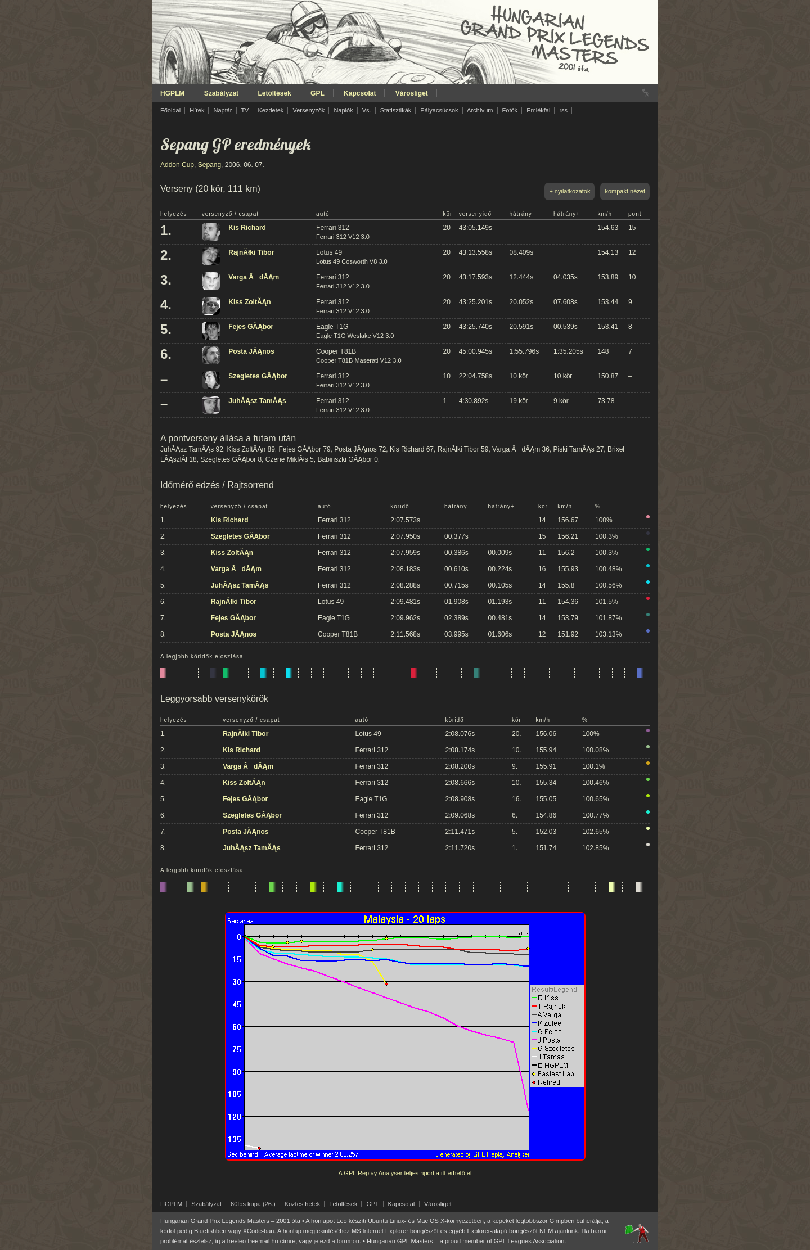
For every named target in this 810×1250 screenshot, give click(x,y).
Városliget (411, 93)
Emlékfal (538, 110)
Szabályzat (221, 93)
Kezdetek (271, 110)
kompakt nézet (625, 191)
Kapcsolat (360, 93)
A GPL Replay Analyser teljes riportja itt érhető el (405, 1173)
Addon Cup (177, 165)
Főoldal (170, 110)
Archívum (480, 110)
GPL (317, 93)
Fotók (510, 110)
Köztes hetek (303, 1204)
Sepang (209, 165)
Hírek (197, 110)
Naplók (343, 110)
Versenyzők (308, 110)
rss (563, 110)
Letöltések (274, 93)
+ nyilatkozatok (569, 191)
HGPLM (172, 93)
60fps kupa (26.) (253, 1204)
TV (245, 110)
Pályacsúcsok (439, 110)
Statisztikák (396, 110)
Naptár (222, 110)
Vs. (366, 110)
